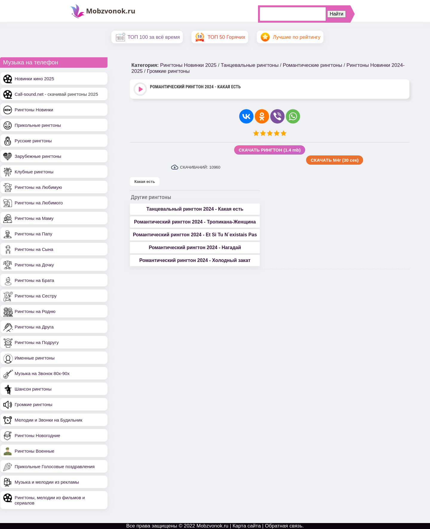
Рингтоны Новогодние (37, 435)
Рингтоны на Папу (33, 233)
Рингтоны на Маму (34, 218)
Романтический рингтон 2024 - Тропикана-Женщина (195, 221)
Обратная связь (283, 526)
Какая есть (144, 181)
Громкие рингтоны (33, 404)
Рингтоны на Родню (35, 311)
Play (141, 89)
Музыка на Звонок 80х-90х (42, 373)
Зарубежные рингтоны (38, 156)
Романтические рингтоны (312, 65)
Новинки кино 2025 (34, 78)
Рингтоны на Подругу (37, 342)
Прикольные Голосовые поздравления (55, 466)
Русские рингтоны (33, 140)
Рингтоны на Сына (34, 249)
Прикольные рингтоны (38, 125)
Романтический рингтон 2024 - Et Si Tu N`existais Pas (195, 234)
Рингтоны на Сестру (35, 295)
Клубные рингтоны (34, 171)
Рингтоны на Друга (34, 326)
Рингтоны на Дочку (34, 264)
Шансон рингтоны (33, 388)
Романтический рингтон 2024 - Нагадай (195, 247)
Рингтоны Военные (34, 451)
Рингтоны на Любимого (39, 202)
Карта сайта (247, 526)
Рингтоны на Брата (34, 280)
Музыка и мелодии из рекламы (47, 482)
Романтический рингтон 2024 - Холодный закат (194, 260)
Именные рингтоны (35, 357)
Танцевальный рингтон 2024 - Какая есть (194, 209)
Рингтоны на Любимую (38, 187)
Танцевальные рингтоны (250, 65)
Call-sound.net (29, 94)
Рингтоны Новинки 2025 (188, 65)
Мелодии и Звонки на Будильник (48, 419)
